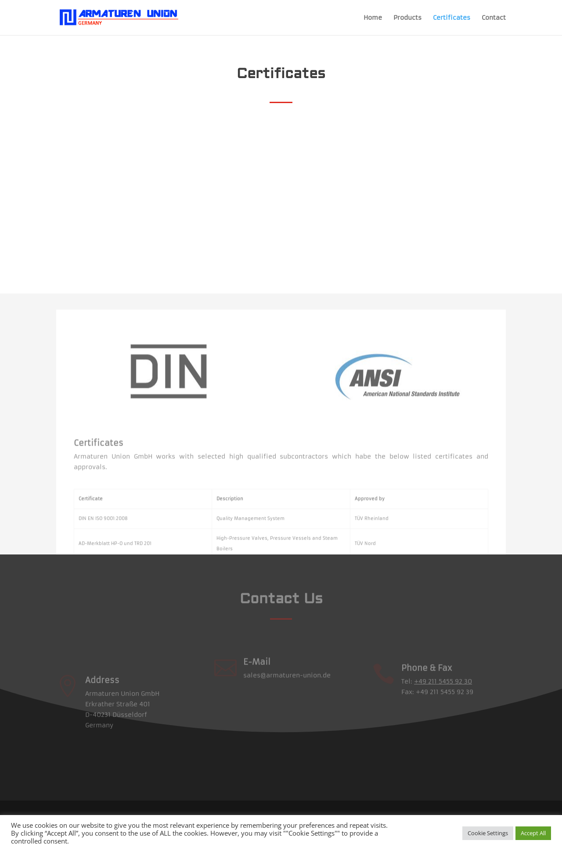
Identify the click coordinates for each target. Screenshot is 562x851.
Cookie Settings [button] (488, 833)
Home (373, 17)
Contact (494, 17)
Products (407, 17)
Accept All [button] (533, 833)
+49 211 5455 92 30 (443, 691)
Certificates (451, 17)
